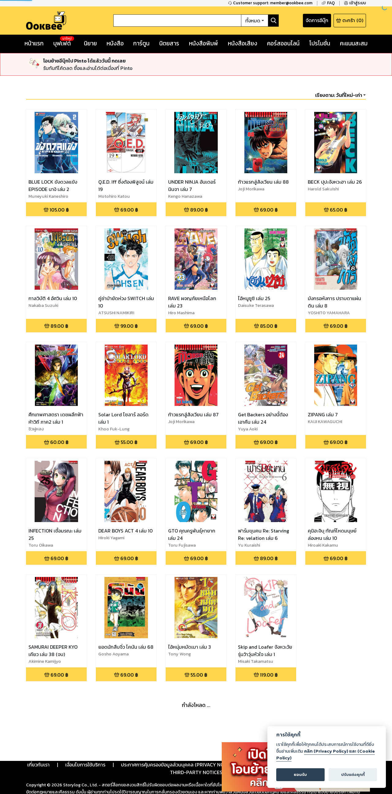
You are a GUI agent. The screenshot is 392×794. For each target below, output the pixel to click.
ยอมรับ (300, 774)
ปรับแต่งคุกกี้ (353, 774)
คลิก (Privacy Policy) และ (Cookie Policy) (325, 754)
